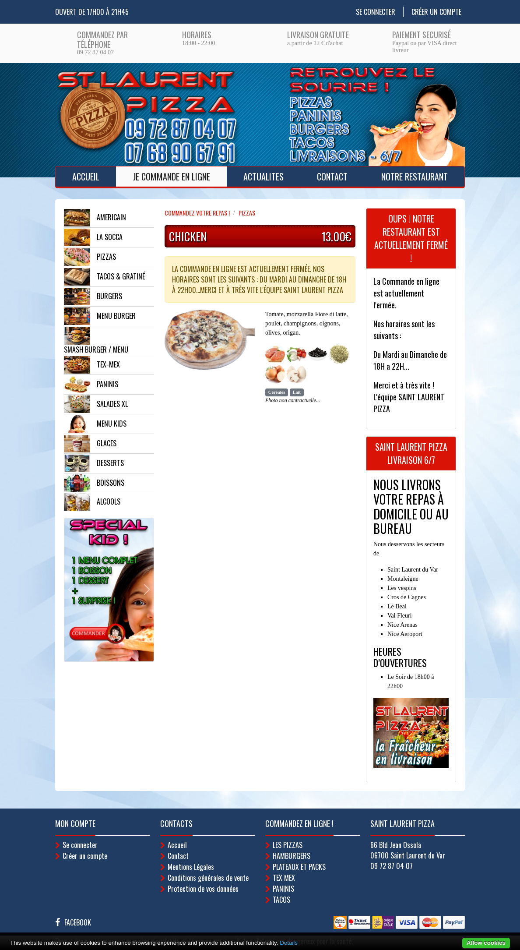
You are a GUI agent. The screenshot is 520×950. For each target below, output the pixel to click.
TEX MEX (284, 877)
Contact (332, 176)
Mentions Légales (191, 867)
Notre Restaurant (414, 176)
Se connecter (375, 12)
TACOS (281, 899)
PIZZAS (247, 212)
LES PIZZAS (287, 845)
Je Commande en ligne (171, 176)
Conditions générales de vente (208, 877)
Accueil (85, 176)
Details (289, 942)
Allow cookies (486, 942)
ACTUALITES (263, 176)
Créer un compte (436, 12)
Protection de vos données (203, 888)
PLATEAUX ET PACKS (299, 867)
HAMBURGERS (291, 856)
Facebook (77, 922)
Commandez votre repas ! (197, 212)
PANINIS (283, 888)
